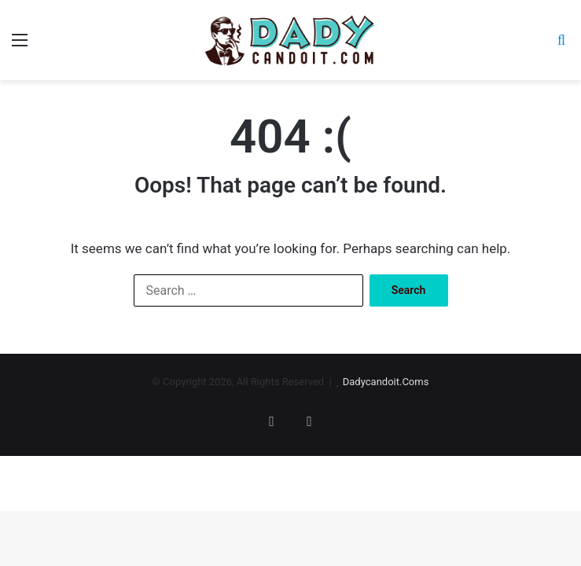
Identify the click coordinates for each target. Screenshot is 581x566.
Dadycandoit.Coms (386, 382)
